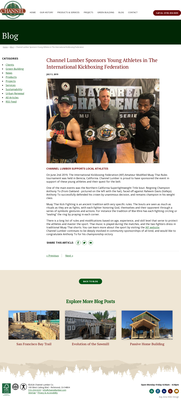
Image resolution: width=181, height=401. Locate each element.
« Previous (52, 255)
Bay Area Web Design (169, 396)
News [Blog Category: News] (9, 73)
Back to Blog (90, 281)
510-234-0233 (34, 390)
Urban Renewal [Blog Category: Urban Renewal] (15, 93)
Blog (121, 12)
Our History (46, 12)
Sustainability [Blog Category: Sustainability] (14, 89)
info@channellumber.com (54, 390)
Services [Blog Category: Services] (11, 85)
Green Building (105, 12)
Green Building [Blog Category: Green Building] (15, 69)
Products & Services (68, 12)
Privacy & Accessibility (48, 392)
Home (33, 12)
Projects (88, 12)
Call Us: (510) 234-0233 (167, 13)
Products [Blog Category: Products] (11, 77)
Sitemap (32, 392)
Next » (69, 255)
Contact (133, 12)
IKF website (152, 227)
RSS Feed (11, 101)
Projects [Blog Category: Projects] (11, 81)
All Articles (12, 97)
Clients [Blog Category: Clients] (10, 64)
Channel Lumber (13, 10)
